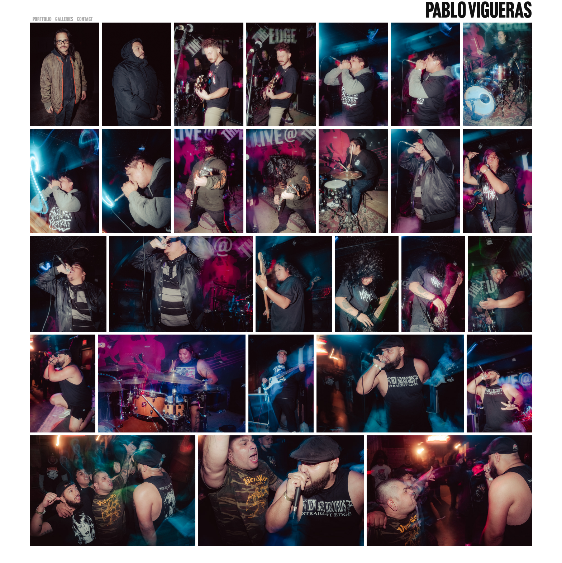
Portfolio (42, 19)
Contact (85, 19)
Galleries (64, 19)
